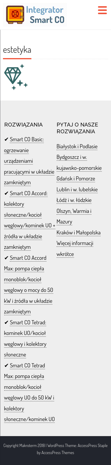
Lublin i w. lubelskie (77, 189)
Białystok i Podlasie (77, 146)
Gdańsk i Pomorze (76, 178)
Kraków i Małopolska (79, 232)
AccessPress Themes (57, 452)
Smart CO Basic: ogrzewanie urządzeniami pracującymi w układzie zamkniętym (29, 160)
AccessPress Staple (92, 445)
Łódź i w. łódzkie (74, 199)
